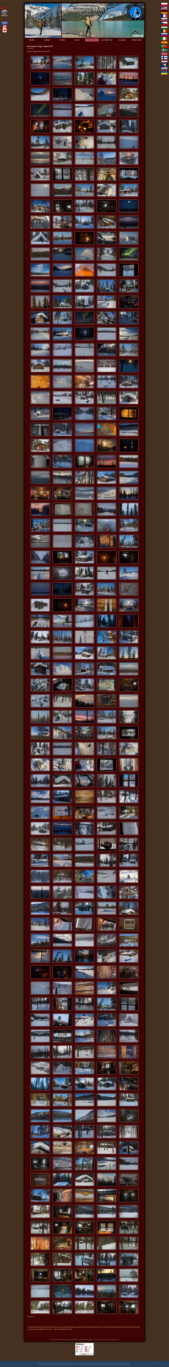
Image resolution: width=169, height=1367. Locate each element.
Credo (47, 40)
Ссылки (122, 40)
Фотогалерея (92, 40)
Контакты (137, 40)
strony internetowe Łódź (101, 1339)
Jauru (77, 40)
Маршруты (107, 40)
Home (32, 40)
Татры (62, 40)
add (34, 1316)
